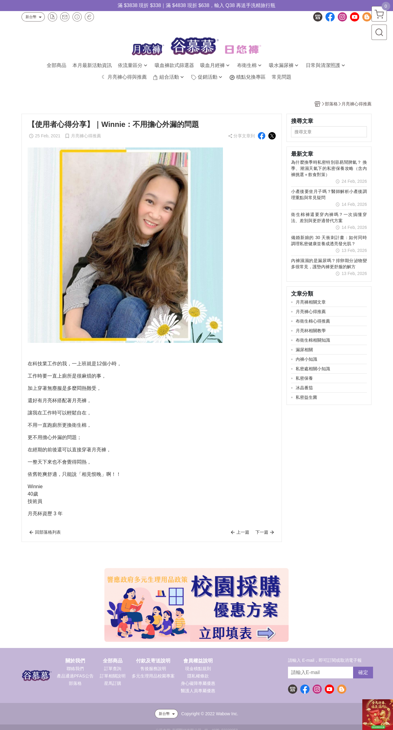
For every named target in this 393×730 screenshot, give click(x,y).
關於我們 (75, 660)
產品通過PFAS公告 (75, 676)
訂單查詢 (112, 668)
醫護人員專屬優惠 (198, 691)
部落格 (75, 683)
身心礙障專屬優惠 (198, 683)
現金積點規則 (198, 668)
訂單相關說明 (113, 676)
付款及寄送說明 (153, 660)
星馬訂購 (112, 683)
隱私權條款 (198, 676)
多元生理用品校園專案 (153, 676)
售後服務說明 (153, 668)
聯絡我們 (75, 668)
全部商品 (113, 660)
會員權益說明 (198, 660)
